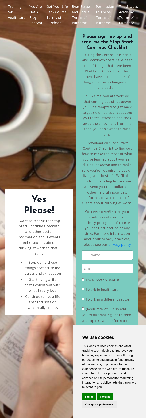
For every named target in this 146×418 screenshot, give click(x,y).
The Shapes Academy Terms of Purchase (128, 14)
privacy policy (119, 244)
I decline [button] (105, 396)
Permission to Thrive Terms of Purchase (105, 14)
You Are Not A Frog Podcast (35, 14)
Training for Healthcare (16, 12)
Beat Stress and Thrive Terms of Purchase (81, 14)
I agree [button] (89, 396)
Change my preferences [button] (99, 404)
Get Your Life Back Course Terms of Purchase (57, 14)
